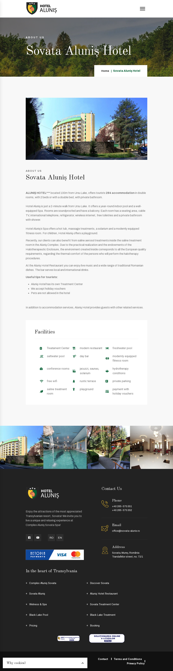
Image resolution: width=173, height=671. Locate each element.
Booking (95, 625)
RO (51, 537)
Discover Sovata (100, 583)
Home (105, 70)
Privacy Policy (135, 663)
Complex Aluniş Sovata (43, 583)
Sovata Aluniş (37, 593)
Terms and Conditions (127, 659)
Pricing (33, 625)
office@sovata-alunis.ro (126, 531)
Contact (101, 659)
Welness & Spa (38, 604)
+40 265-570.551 (122, 506)
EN (60, 537)
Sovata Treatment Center (105, 604)
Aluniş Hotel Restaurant (104, 593)
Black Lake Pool (39, 614)
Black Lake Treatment (103, 614)
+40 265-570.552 (122, 510)
